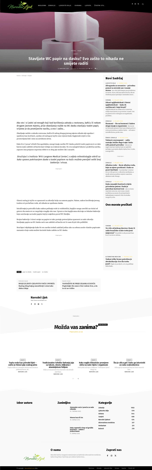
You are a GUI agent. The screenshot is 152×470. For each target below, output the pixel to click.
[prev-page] (73, 378)
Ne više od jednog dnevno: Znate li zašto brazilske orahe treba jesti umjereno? (120, 230)
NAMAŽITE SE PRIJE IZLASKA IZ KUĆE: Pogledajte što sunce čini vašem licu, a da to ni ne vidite (79, 286)
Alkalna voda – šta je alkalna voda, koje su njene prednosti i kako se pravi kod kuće (120, 167)
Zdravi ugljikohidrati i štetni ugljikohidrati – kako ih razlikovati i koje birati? (118, 104)
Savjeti (79, 50)
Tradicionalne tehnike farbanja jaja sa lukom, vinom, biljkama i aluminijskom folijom (58, 364)
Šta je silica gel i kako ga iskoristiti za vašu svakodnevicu (129, 363)
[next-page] (78, 378)
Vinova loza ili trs (76, 417)
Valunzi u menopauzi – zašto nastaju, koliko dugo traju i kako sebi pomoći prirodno (119, 142)
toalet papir (36, 272)
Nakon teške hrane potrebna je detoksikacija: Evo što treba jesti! (119, 261)
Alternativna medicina (113, 256)
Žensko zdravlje (111, 137)
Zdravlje (73, 50)
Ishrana (108, 100)
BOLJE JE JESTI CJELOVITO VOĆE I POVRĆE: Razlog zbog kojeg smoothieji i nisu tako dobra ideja (37, 286)
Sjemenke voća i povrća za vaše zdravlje (82, 408)
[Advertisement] (59, 184)
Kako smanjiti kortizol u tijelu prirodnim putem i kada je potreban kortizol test (118, 186)
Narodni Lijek (64, 68)
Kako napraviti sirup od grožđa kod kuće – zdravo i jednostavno (81, 429)
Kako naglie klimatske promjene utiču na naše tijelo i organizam (94, 363)
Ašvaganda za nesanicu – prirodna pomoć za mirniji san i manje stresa (120, 88)
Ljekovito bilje (111, 83)
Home (18, 75)
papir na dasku (27, 272)
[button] (142, 4)
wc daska (45, 272)
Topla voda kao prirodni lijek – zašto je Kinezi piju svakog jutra (22, 363)
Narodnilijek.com (29, 468)
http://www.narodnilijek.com (38, 300)
